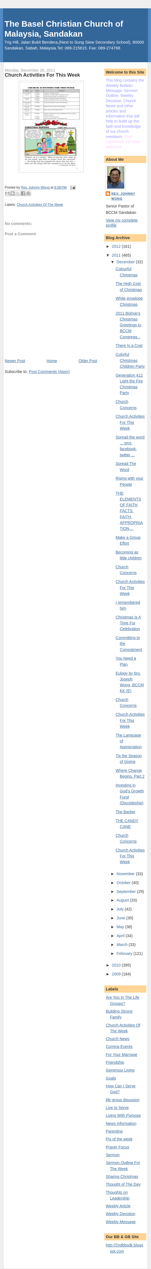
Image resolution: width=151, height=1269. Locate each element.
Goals (111, 1078)
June (121, 918)
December (126, 262)
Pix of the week (119, 1139)
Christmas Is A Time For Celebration (128, 623)
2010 (117, 965)
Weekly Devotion (120, 1214)
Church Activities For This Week (130, 422)
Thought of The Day (123, 1184)
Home (51, 361)
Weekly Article (118, 1206)
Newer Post (15, 361)
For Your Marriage (121, 1054)
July (121, 909)
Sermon (113, 1155)
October (124, 882)
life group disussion (122, 1100)
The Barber (125, 812)
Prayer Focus (117, 1147)
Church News (117, 1039)
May (121, 927)
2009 (117, 974)
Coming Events (119, 1046)
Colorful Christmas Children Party (130, 360)
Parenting (114, 1131)
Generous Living (120, 1070)
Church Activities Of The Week (40, 205)
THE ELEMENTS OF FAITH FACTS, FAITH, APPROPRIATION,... (129, 511)
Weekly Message (121, 1222)
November (126, 874)
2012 (117, 246)
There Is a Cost (129, 345)
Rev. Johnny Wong (123, 196)
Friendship (115, 1062)
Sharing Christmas (122, 1176)
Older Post (87, 361)
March (122, 944)
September (127, 891)
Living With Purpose (123, 1115)
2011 (117, 255)
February (125, 953)
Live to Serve (117, 1107)
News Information (121, 1123)
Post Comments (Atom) (49, 371)
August (123, 900)
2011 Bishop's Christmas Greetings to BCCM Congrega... (128, 325)
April (121, 935)
